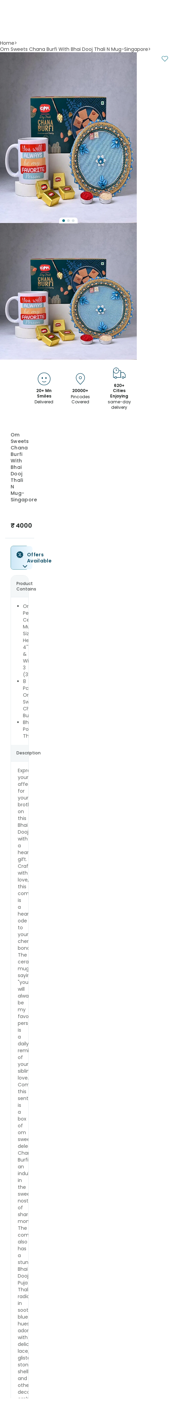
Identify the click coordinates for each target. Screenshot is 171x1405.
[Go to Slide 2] (68, 220)
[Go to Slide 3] (73, 220)
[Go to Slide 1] (63, 220)
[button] (68, 137)
